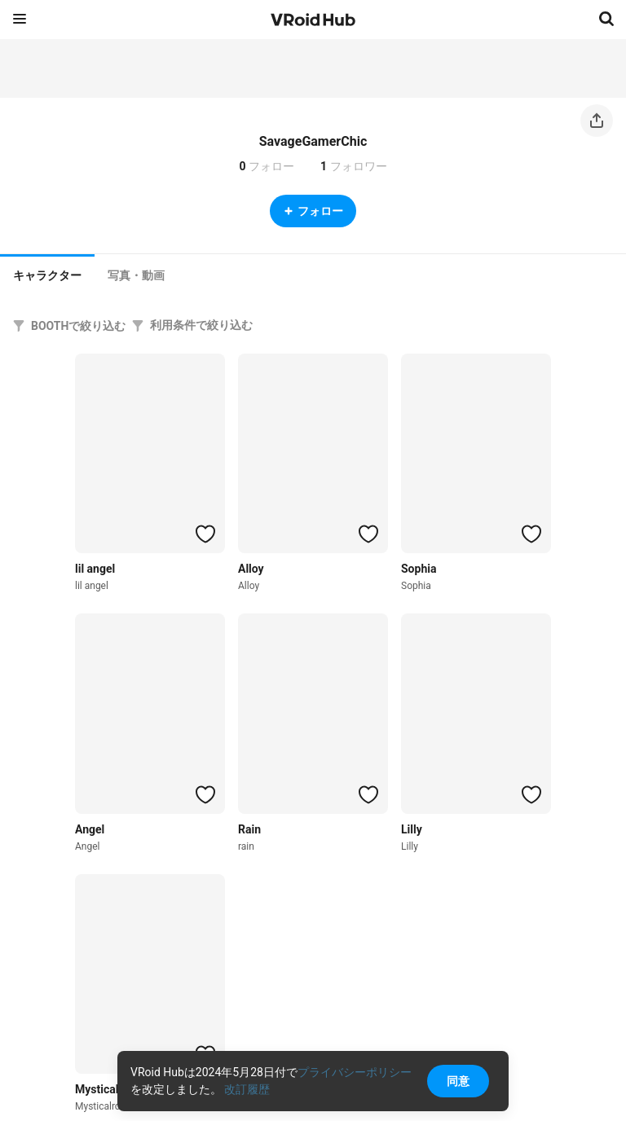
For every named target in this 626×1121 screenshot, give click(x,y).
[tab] (47, 273)
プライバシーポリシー (355, 1072)
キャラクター (47, 275)
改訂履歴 (247, 1089)
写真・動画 (136, 275)
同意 (458, 1081)
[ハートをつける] (205, 534)
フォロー (313, 211)
